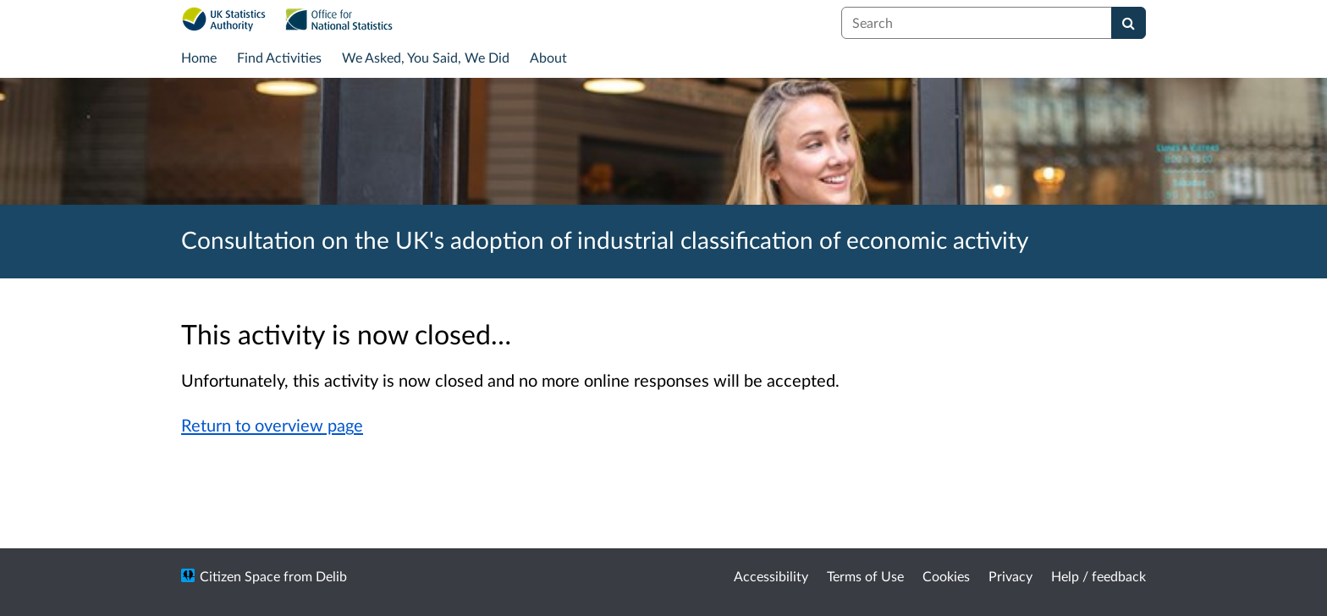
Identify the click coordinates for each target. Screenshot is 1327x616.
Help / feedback (1098, 576)
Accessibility (771, 576)
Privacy (1010, 576)
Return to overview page (272, 425)
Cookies (946, 576)
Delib (331, 576)
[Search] (1128, 23)
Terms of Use (865, 576)
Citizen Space (240, 576)
